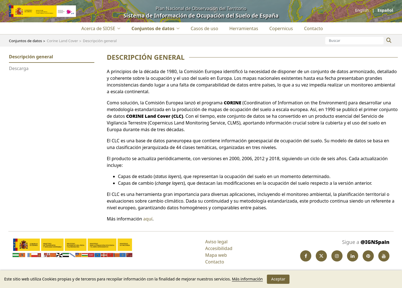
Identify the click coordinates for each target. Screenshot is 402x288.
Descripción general (31, 57)
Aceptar (278, 279)
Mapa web (216, 255)
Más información (247, 279)
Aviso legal (216, 242)
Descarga (18, 68)
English (362, 10)
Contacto (214, 262)
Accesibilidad (218, 248)
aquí (147, 219)
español (385, 10)
